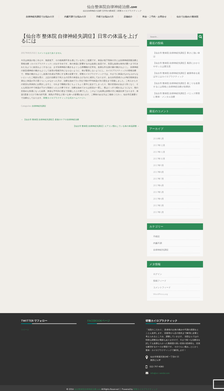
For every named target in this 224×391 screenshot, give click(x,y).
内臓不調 (157, 243)
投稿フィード (159, 280)
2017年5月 (158, 192)
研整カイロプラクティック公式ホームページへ (64, 98)
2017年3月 (158, 205)
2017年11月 (159, 152)
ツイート (25, 329)
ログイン (157, 274)
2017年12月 (159, 145)
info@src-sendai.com (160, 373)
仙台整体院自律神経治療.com (87, 389)
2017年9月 (158, 165)
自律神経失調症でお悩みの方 (40, 17)
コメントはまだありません (49, 53)
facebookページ (98, 320)
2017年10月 (159, 158)
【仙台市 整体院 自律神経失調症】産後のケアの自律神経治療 (50, 119)
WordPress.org (160, 294)
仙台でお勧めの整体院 (187, 17)
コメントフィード (162, 287)
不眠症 (156, 236)
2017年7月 (158, 178)
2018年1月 (158, 138)
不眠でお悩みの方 (105, 17)
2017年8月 (158, 172)
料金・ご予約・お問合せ (154, 17)
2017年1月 (158, 212)
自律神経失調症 (39, 106)
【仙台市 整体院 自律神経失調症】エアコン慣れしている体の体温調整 (106, 126)
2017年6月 (158, 185)
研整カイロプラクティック (145, 389)
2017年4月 (158, 198)
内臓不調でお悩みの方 (75, 17)
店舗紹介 (128, 17)
